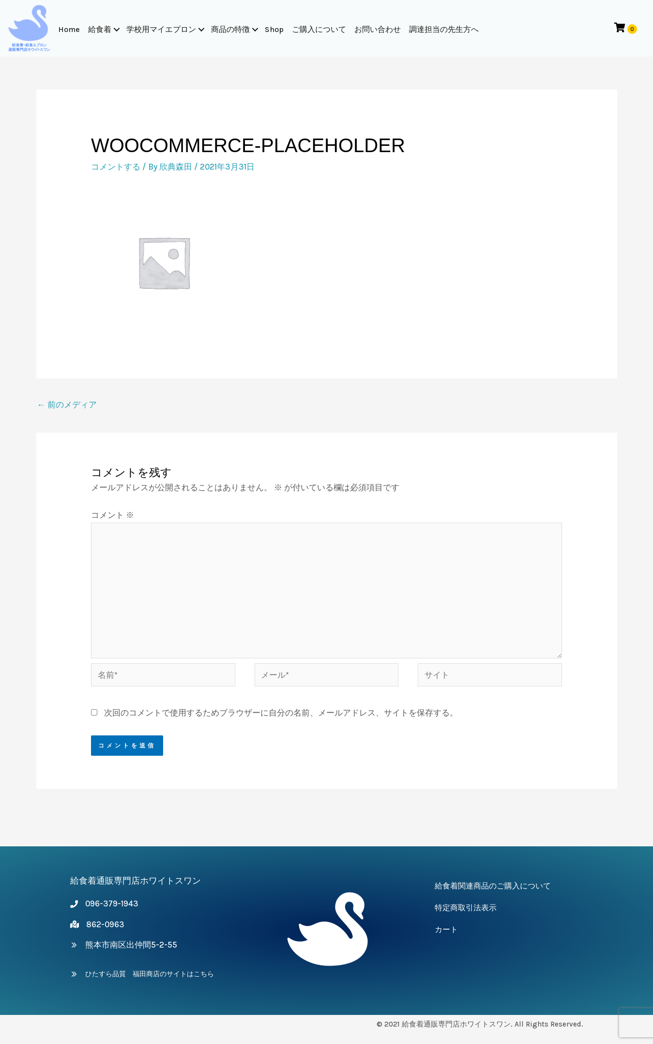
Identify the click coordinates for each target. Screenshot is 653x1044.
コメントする (115, 166)
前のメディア (67, 404)
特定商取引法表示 (466, 907)
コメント (112, 515)
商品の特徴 (230, 29)
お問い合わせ (377, 29)
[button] (116, 29)
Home (69, 29)
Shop (274, 29)
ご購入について (319, 29)
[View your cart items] (624, 28)
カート (446, 929)
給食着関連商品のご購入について (493, 885)
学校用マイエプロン (161, 29)
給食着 (99, 29)
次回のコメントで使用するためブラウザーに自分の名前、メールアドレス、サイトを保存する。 (281, 712)
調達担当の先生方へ (444, 29)
